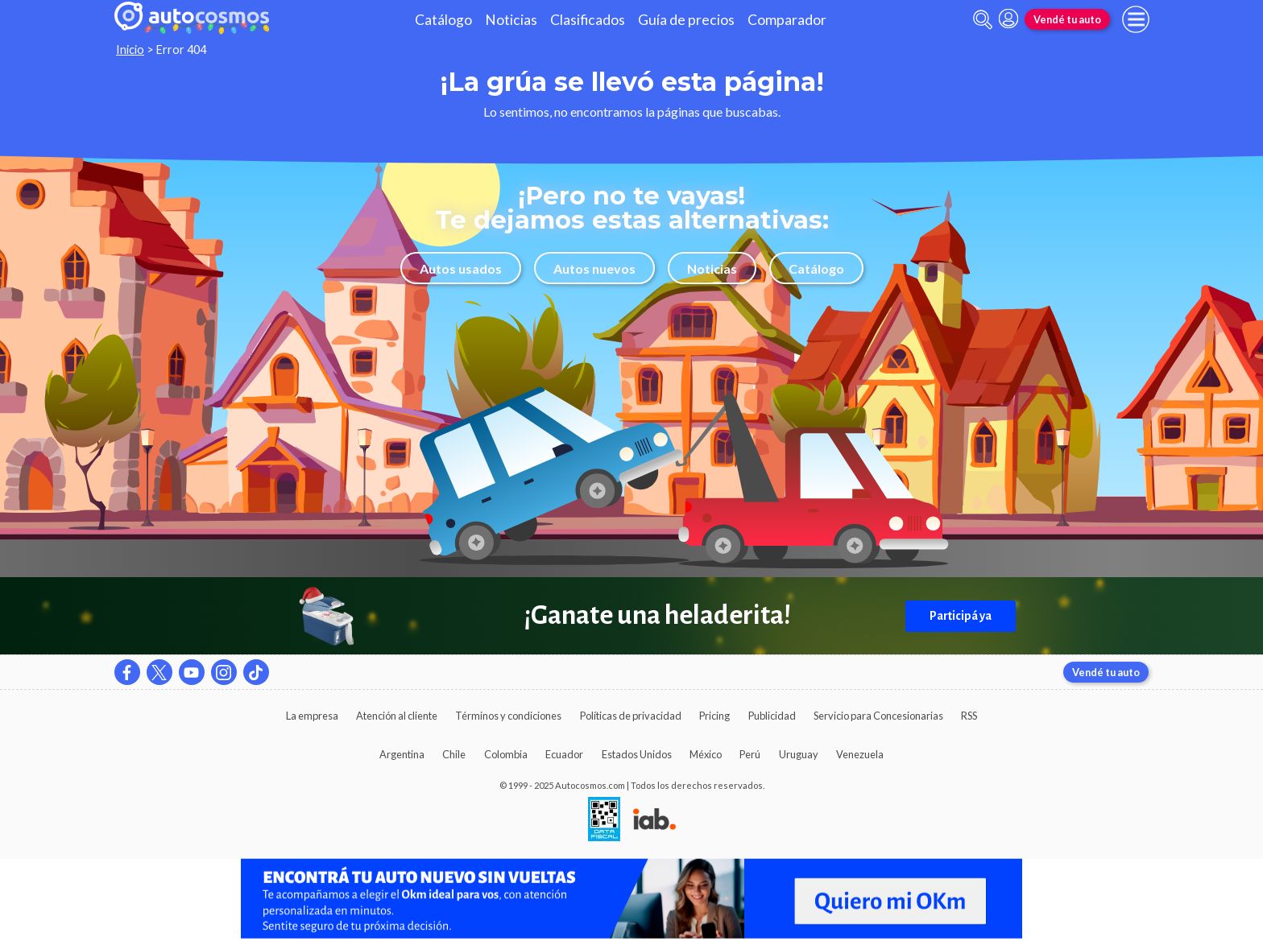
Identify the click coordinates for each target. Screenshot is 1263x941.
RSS (969, 715)
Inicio (130, 49)
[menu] (1135, 19)
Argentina (401, 754)
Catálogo (443, 19)
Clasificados (587, 19)
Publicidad (772, 715)
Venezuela (860, 754)
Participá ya (961, 615)
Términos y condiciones (508, 715)
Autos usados (461, 268)
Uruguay (798, 754)
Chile (454, 754)
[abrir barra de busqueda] (982, 19)
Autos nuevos (594, 268)
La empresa (312, 715)
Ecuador (564, 754)
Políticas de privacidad (630, 715)
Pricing (714, 715)
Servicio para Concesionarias (878, 715)
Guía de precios (686, 19)
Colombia (506, 754)
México (705, 754)
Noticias (511, 19)
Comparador (786, 19)
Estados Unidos (637, 754)
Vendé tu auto (1067, 19)
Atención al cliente (396, 715)
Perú (749, 754)
